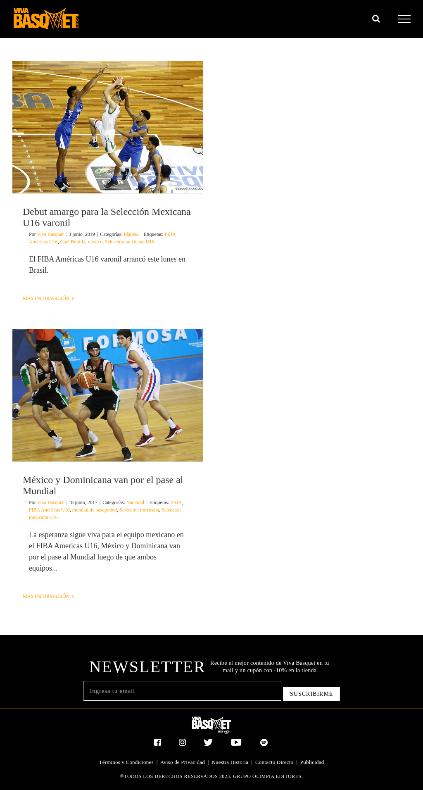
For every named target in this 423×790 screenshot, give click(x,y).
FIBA (176, 502)
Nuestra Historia (230, 762)
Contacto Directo (274, 762)
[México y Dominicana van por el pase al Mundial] (107, 395)
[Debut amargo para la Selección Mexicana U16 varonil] (107, 127)
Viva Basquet (50, 234)
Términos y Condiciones (126, 762)
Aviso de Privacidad (182, 762)
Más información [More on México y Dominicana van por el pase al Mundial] (46, 596)
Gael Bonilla (73, 242)
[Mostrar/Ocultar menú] (404, 19)
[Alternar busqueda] (376, 18)
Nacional (135, 502)
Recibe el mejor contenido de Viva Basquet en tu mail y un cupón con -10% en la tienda (269, 666)
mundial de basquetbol (94, 510)
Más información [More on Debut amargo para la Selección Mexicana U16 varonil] (46, 298)
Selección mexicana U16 (129, 242)
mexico (95, 242)
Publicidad (312, 762)
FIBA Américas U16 (49, 510)
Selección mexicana (139, 510)
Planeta (131, 234)
